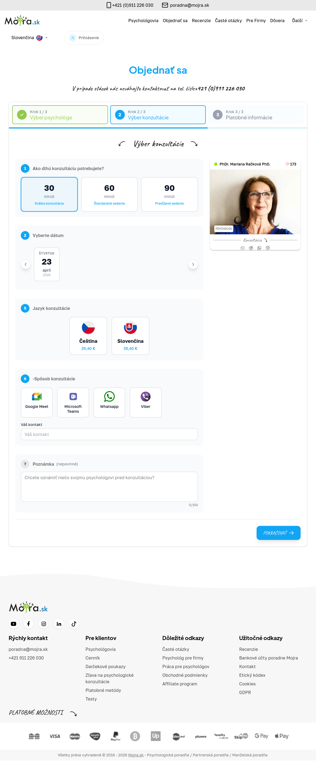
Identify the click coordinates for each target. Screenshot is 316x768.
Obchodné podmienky (185, 682)
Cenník (93, 665)
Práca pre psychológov (185, 674)
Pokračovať (278, 540)
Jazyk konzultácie (45, 310)
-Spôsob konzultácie (48, 384)
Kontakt (247, 674)
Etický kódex (252, 682)
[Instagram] (44, 631)
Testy (91, 706)
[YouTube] (13, 631)
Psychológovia (143, 20)
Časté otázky (228, 20)
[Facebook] (28, 631)
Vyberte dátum (42, 235)
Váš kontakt (31, 432)
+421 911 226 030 (26, 665)
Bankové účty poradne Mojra (268, 665)
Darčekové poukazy (106, 674)
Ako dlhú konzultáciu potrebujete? (62, 168)
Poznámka (49, 471)
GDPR (245, 700)
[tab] (60, 114)
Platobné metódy (103, 698)
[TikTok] (74, 631)
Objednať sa (175, 20)
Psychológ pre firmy (183, 665)
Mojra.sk (136, 762)
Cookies (247, 691)
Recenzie (201, 20)
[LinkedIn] (59, 631)
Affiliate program (179, 691)
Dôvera (277, 20)
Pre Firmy (256, 20)
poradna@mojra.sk (189, 5)
